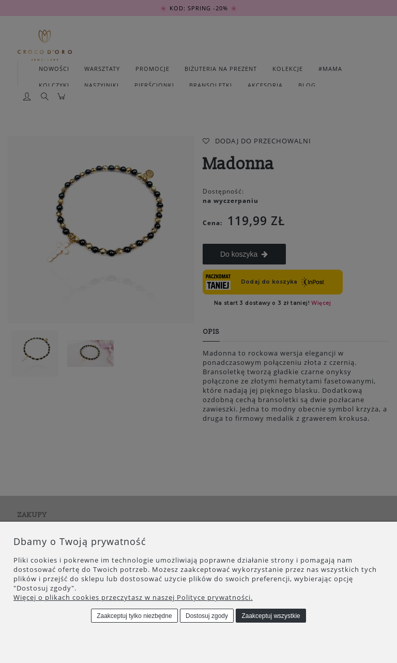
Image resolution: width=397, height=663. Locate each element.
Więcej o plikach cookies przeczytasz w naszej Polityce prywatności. (133, 597)
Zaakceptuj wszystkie (270, 616)
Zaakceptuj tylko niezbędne (134, 616)
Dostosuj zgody (207, 616)
